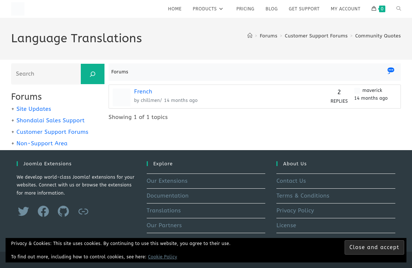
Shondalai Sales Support (50, 120)
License (286, 225)
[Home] (249, 36)
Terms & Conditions (302, 195)
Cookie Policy (162, 256)
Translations (164, 210)
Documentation (168, 195)
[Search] (92, 74)
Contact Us (291, 181)
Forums (120, 72)
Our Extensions (167, 181)
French (143, 91)
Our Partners (164, 225)
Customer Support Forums (52, 132)
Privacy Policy (295, 210)
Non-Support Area (41, 143)
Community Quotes (378, 36)
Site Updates (33, 109)
